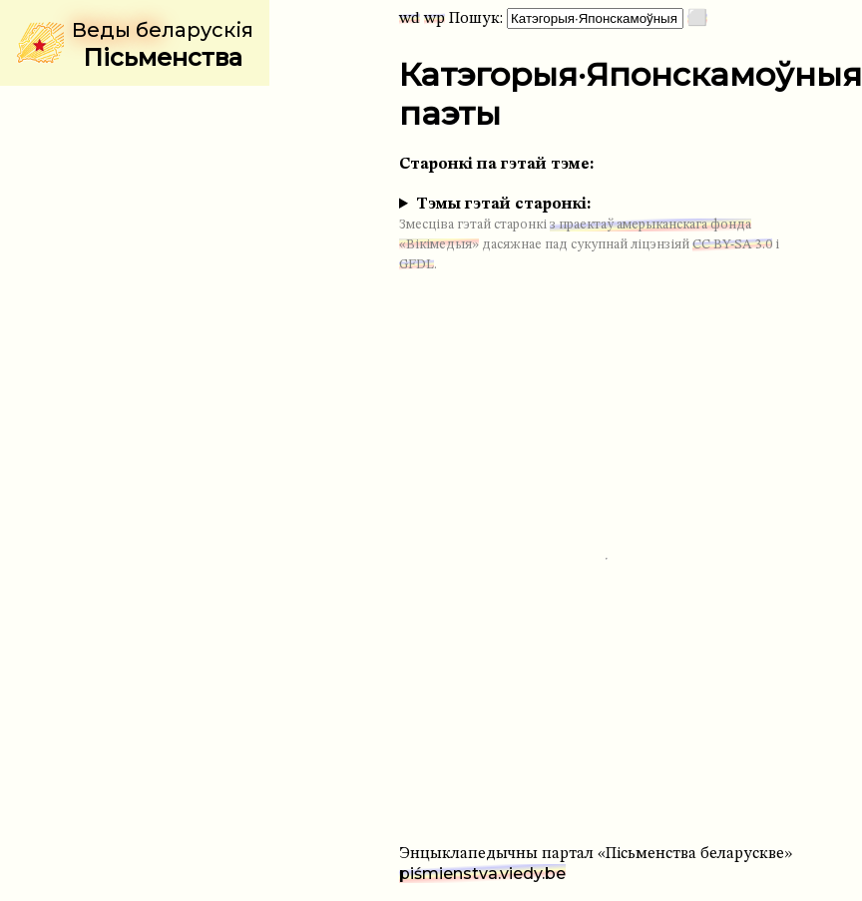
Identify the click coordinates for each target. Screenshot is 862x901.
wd (409, 19)
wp (434, 19)
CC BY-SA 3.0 (732, 244)
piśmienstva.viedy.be (482, 873)
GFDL (416, 264)
